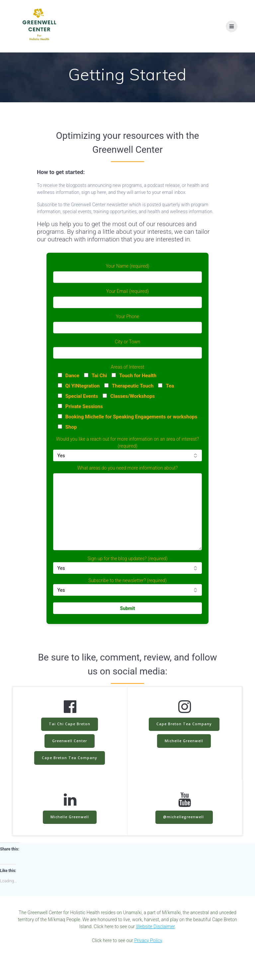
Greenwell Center (69, 741)
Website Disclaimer (155, 926)
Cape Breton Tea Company (69, 757)
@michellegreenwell (184, 817)
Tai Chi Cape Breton (69, 724)
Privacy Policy (148, 940)
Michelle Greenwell (184, 741)
